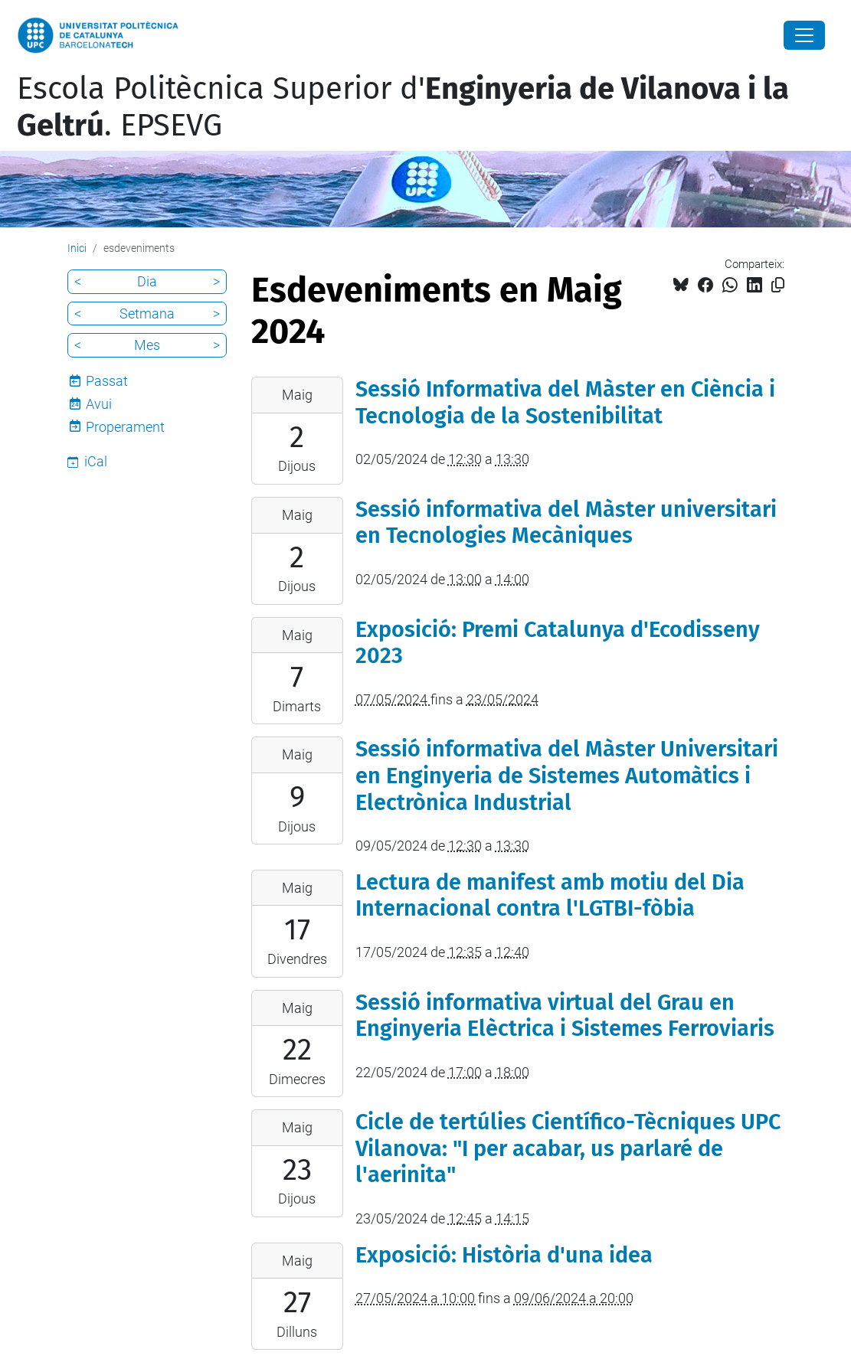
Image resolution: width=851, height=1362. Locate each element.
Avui (99, 404)
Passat (107, 381)
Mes (147, 345)
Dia (147, 281)
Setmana (147, 313)
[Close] (804, 35)
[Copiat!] (777, 285)
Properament (125, 427)
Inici (77, 248)
